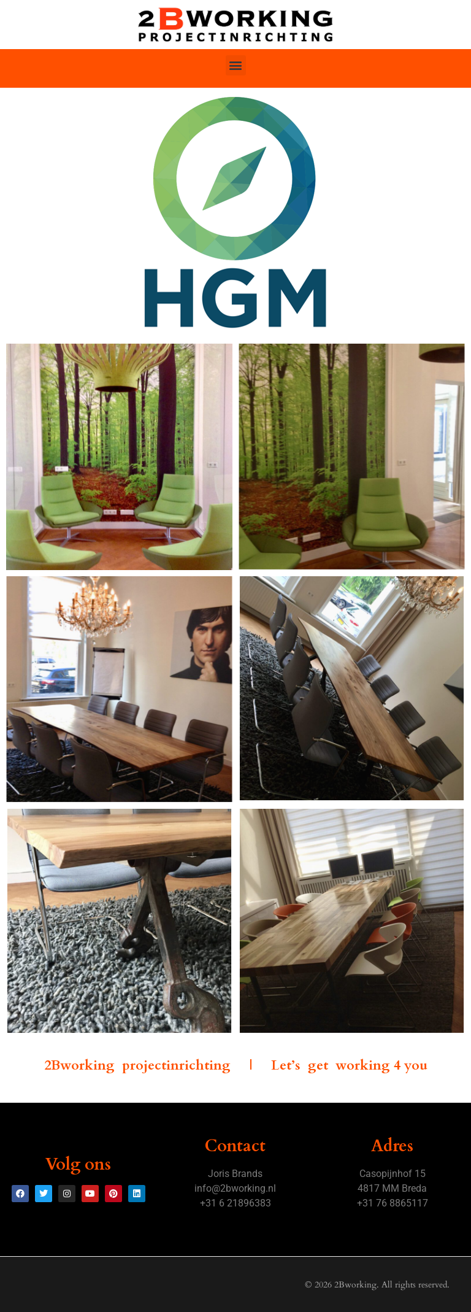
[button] (236, 65)
